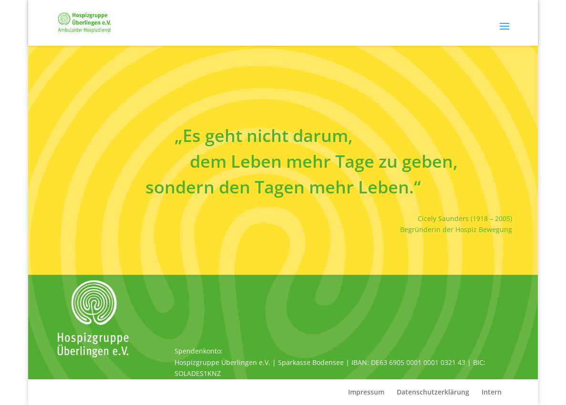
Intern (492, 391)
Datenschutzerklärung (433, 391)
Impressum (366, 391)
